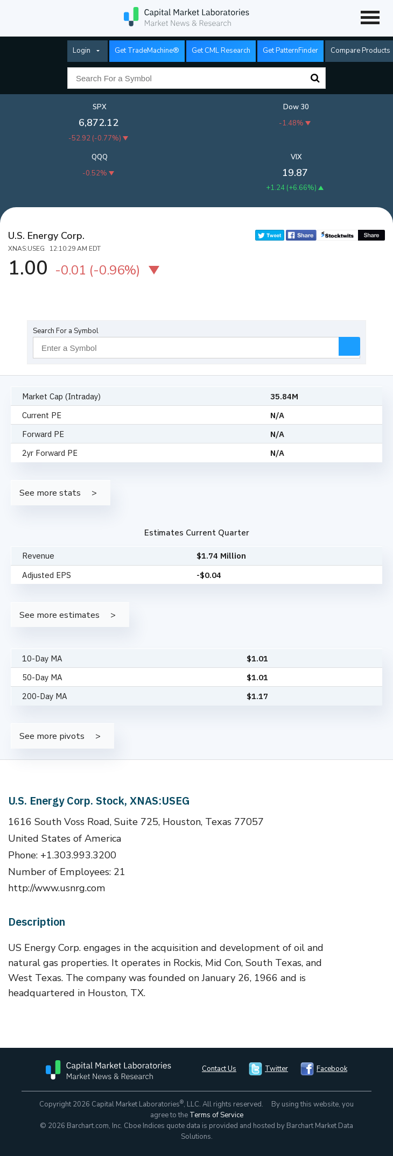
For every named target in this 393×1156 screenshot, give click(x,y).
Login (81, 50)
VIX (296, 157)
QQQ (100, 157)
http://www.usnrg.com (57, 888)
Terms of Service (216, 1115)
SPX (100, 107)
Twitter (276, 1069)
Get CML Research (221, 50)
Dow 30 (296, 107)
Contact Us (219, 1069)
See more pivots (52, 736)
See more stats (50, 493)
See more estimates (59, 615)
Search (315, 78)
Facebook (332, 1069)
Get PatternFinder (290, 50)
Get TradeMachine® (147, 50)
